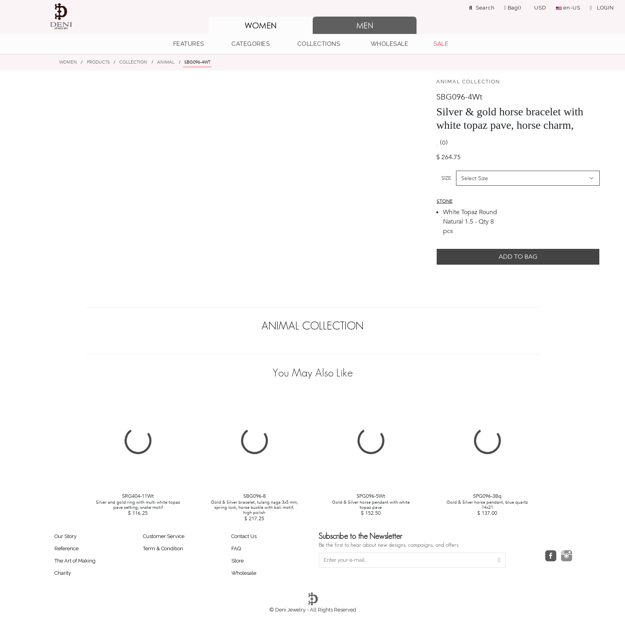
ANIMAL (166, 62)
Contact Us (244, 536)
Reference (66, 548)
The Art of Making (75, 561)
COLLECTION (133, 62)
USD (540, 8)
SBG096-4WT (197, 62)
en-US (568, 8)
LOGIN (602, 8)
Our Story (65, 536)
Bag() (513, 8)
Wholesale (243, 573)
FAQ (236, 548)
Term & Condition (163, 548)
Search (482, 8)
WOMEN (68, 62)
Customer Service (163, 536)
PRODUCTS (98, 62)
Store (237, 561)
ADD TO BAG (518, 256)
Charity (62, 573)
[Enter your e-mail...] (406, 560)
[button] (193, 44)
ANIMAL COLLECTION (468, 82)
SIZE (446, 178)
